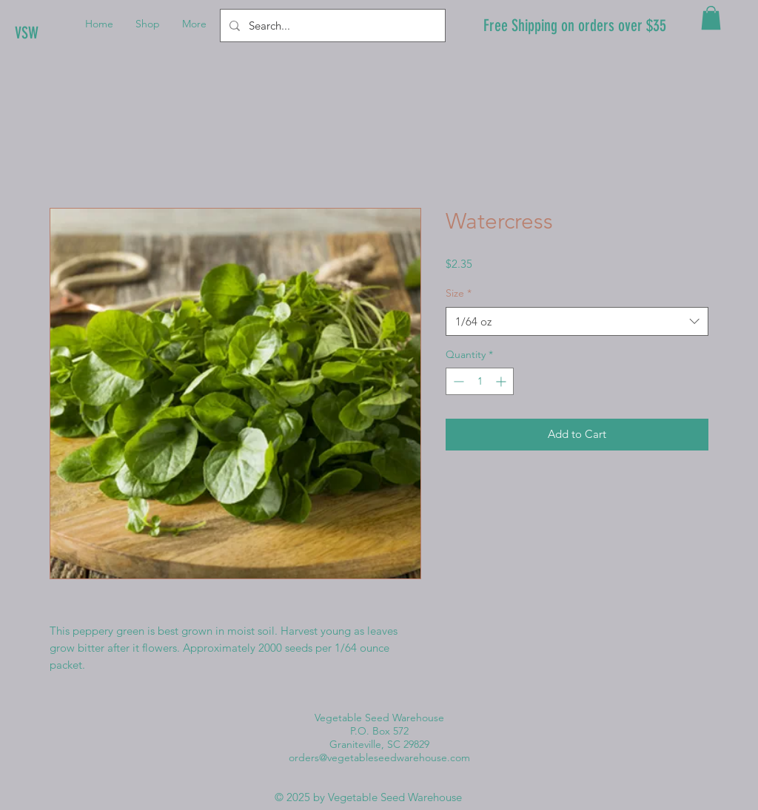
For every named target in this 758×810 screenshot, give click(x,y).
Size (459, 293)
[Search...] (331, 25)
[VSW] (65, 33)
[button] (711, 18)
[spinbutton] (479, 381)
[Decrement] (457, 381)
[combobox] (577, 321)
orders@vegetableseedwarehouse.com (379, 757)
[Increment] (502, 381)
